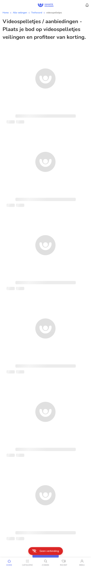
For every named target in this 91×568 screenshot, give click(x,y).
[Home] (9, 563)
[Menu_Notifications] (87, 5)
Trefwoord (36, 12)
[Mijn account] (82, 563)
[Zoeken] (45, 563)
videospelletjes (54, 12)
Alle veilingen (20, 12)
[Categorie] (27, 563)
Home (6, 12)
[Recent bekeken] (64, 563)
